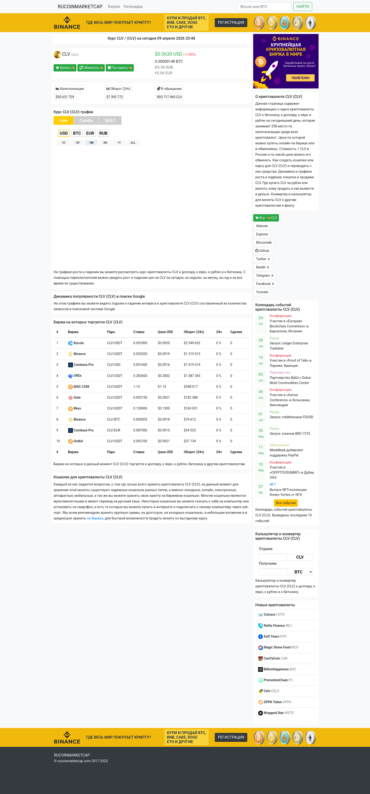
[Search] (264, 6)
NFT (273, 485)
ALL (133, 142)
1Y (119, 142)
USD (64, 133)
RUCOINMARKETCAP (80, 6)
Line (63, 120)
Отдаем (266, 549)
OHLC (110, 120)
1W (77, 142)
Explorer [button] (261, 234)
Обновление (279, 445)
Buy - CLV (266, 218)
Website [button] (261, 226)
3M (105, 142)
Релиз (274, 338)
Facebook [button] (265, 284)
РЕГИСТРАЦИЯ (231, 22)
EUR (90, 133)
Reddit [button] (262, 267)
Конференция (280, 316)
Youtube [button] (261, 292)
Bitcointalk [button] (263, 242)
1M (91, 142)
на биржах (95, 518)
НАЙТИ (302, 6)
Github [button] (262, 251)
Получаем (268, 563)
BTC (77, 133)
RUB (103, 133)
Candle (86, 120)
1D (63, 142)
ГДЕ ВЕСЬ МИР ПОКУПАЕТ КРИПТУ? (118, 22)
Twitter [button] (262, 259)
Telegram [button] (264, 276)
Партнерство (280, 373)
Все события (286, 503)
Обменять (91, 68)
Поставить (120, 68)
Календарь (133, 6)
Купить (65, 68)
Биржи (114, 6)
